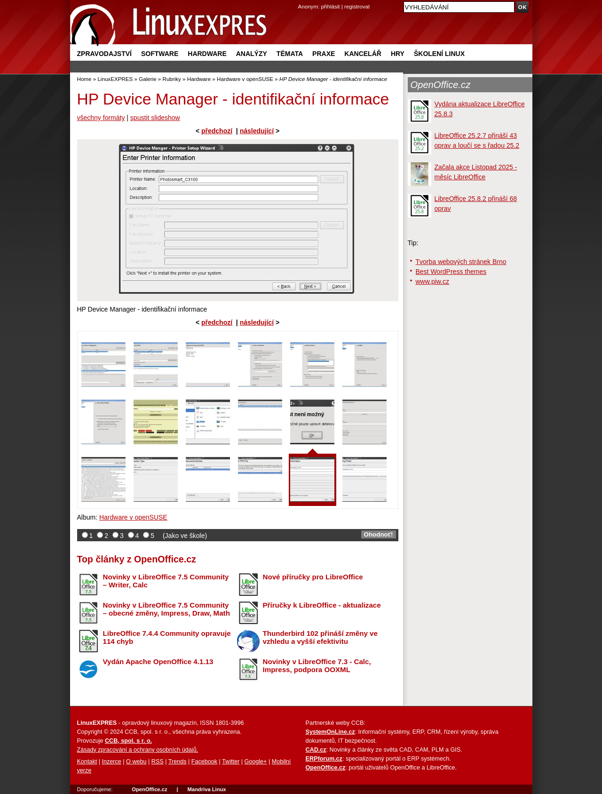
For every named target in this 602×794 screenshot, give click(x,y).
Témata (290, 53)
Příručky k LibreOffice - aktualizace (322, 605)
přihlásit (330, 6)
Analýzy (251, 53)
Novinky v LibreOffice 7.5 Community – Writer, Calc (166, 581)
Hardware (207, 53)
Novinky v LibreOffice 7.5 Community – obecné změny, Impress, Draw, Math (166, 609)
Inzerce (111, 761)
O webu (136, 761)
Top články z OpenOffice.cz (136, 559)
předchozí (216, 131)
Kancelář (362, 53)
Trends (177, 761)
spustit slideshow (155, 117)
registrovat (357, 6)
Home (84, 79)
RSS (157, 761)
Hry (397, 53)
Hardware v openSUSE (245, 79)
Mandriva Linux (206, 789)
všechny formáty (101, 117)
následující (257, 131)
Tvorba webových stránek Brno (461, 261)
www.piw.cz (433, 281)
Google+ (255, 761)
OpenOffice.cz (441, 85)
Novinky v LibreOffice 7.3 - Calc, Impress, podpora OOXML (317, 666)
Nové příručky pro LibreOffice (313, 577)
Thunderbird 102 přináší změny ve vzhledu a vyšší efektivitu (320, 637)
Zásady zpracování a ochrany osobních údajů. (137, 749)
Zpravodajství (104, 53)
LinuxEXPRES (115, 79)
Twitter (230, 761)
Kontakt (87, 761)
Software (159, 53)
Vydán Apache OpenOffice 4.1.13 (158, 662)
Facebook (204, 761)
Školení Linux (439, 53)
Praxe (323, 53)
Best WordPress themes (451, 271)
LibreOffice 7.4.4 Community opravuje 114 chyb (167, 637)
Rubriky (172, 79)
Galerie (147, 79)
